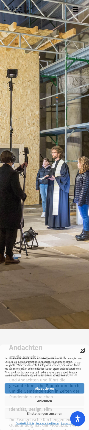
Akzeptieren (44, 388)
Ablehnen (44, 401)
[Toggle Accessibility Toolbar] (78, 419)
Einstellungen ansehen (44, 414)
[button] (82, 350)
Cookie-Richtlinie (25, 423)
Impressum (67, 423)
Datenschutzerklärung (47, 423)
